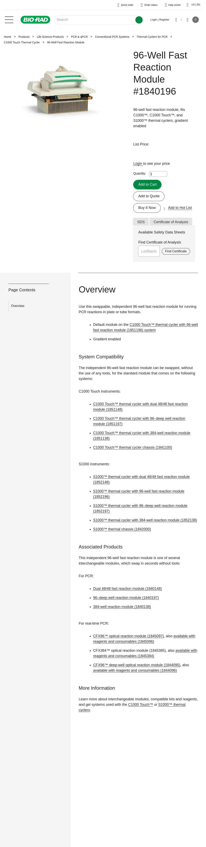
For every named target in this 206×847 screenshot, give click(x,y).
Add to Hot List (180, 208)
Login (138, 164)
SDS (141, 222)
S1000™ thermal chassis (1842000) (122, 529)
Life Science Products (50, 36)
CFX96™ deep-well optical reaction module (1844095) (136, 665)
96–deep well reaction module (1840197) (126, 598)
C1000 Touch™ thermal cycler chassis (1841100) (132, 447)
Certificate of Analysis (170, 222)
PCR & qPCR (79, 36)
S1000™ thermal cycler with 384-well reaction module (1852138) (145, 520)
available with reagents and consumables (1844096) (135, 670)
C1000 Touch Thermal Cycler (22, 42)
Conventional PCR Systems (112, 36)
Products (24, 36)
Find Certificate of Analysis (159, 242)
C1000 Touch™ (140, 705)
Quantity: (139, 173)
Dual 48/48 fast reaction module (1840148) (127, 589)
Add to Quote (149, 196)
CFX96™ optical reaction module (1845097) (128, 636)
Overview (17, 306)
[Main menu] (9, 19)
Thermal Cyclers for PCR (152, 36)
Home (7, 36)
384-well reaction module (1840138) (122, 607)
